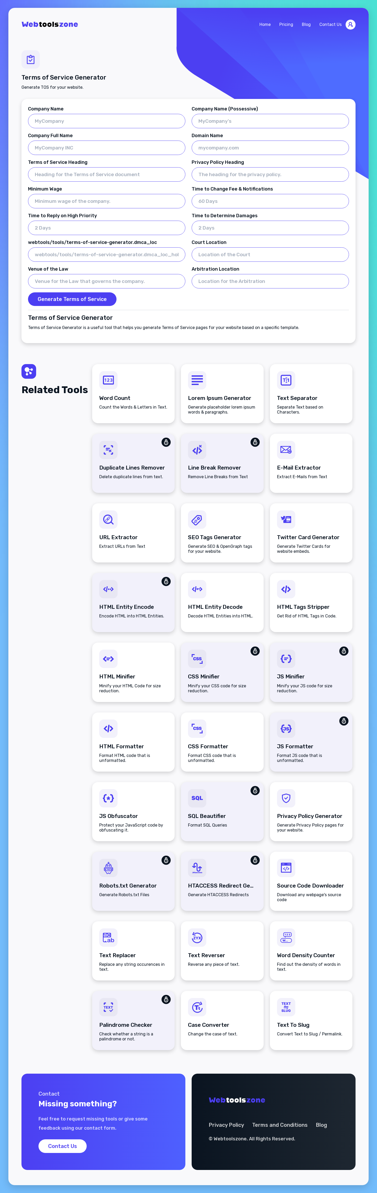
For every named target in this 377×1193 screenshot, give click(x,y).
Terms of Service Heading (57, 162)
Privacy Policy (226, 1125)
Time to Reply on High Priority (62, 216)
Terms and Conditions (280, 1125)
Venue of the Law (48, 269)
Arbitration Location (215, 269)
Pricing (286, 24)
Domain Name (207, 135)
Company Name (46, 109)
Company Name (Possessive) (225, 109)
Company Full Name (50, 135)
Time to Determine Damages (225, 216)
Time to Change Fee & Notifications (232, 189)
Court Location (209, 242)
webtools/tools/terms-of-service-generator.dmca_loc (92, 242)
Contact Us (330, 24)
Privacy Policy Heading (218, 162)
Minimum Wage (45, 189)
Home (265, 24)
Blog (306, 24)
